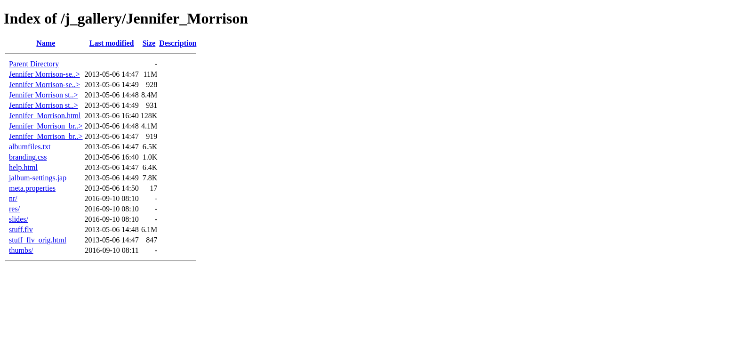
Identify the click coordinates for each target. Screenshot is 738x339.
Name (45, 43)
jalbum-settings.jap (37, 178)
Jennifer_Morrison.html (44, 116)
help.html (23, 167)
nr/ (13, 198)
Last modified (111, 43)
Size (149, 43)
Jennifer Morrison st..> (43, 95)
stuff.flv (21, 230)
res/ (14, 209)
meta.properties (32, 188)
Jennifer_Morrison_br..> (46, 126)
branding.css (28, 157)
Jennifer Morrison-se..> (44, 74)
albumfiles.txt (29, 147)
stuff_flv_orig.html (37, 240)
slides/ (18, 219)
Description (177, 43)
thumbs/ (21, 250)
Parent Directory (34, 64)
